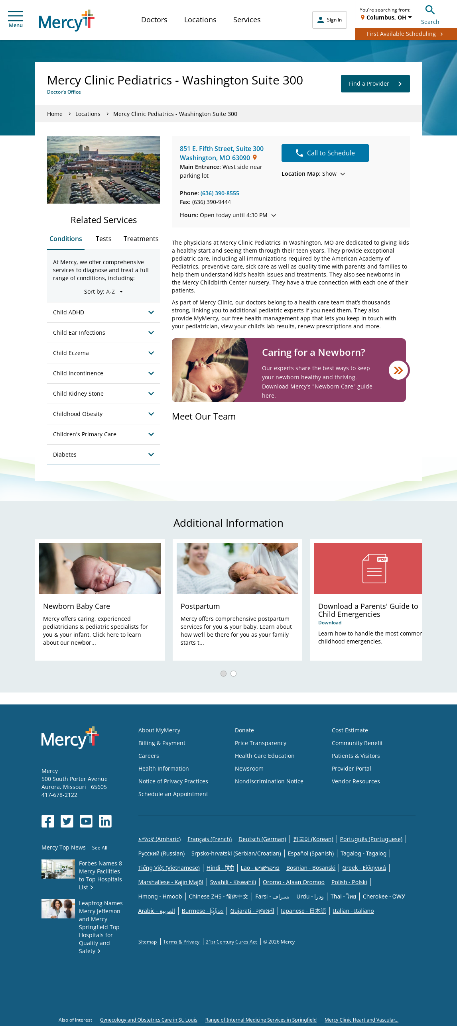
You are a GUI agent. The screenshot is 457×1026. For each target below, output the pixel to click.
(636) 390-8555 (220, 193)
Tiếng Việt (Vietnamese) (169, 867)
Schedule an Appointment (173, 794)
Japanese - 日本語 (303, 910)
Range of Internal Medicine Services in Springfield (261, 1019)
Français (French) (209, 839)
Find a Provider (375, 84)
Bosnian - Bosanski (310, 867)
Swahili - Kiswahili (233, 882)
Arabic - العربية (156, 910)
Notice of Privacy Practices (173, 781)
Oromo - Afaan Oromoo (294, 882)
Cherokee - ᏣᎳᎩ (384, 896)
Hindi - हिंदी (220, 867)
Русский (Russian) (161, 853)
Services (247, 19)
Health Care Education (265, 755)
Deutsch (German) (262, 839)
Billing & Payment (161, 743)
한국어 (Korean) (313, 839)
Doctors (154, 19)
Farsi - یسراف (272, 896)
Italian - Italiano (353, 910)
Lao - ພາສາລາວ (260, 867)
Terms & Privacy (182, 941)
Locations (200, 19)
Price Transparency (260, 743)
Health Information (163, 768)
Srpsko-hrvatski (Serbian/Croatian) (236, 853)
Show (313, 173)
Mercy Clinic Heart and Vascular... (361, 1019)
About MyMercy (159, 730)
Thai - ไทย (343, 896)
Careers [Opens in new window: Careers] (148, 755)
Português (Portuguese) (371, 839)
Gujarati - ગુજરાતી (252, 910)
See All (99, 847)
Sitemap (148, 941)
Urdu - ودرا (310, 896)
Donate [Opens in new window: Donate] (244, 730)
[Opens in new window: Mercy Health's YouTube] (86, 821)
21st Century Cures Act (232, 941)
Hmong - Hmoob (160, 896)
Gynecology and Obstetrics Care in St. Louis (148, 1019)
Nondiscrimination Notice (269, 781)
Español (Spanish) (311, 853)
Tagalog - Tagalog (363, 853)
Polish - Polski (349, 882)
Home (55, 114)
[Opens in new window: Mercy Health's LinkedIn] (105, 821)
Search (430, 14)
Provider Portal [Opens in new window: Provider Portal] (351, 768)
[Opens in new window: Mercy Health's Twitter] (67, 821)
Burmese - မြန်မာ (203, 910)
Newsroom (249, 768)
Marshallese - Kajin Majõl (170, 882)
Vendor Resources (356, 781)
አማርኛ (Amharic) (159, 839)
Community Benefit (357, 743)
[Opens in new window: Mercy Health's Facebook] (47, 821)
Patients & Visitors (356, 755)
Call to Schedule (325, 153)
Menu (15, 20)
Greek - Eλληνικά (364, 867)
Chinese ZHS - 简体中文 (219, 896)
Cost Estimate (350, 730)
